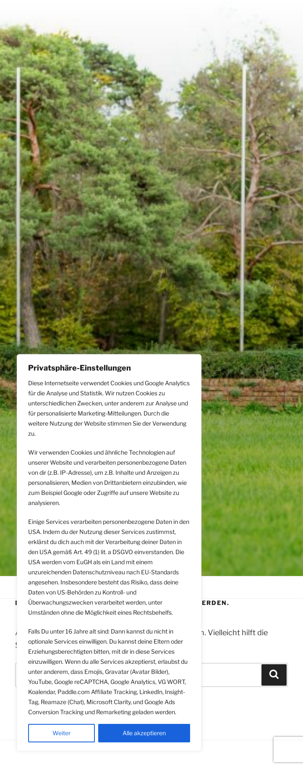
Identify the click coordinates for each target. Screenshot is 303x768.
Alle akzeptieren (144, 732)
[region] (109, 552)
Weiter (61, 732)
